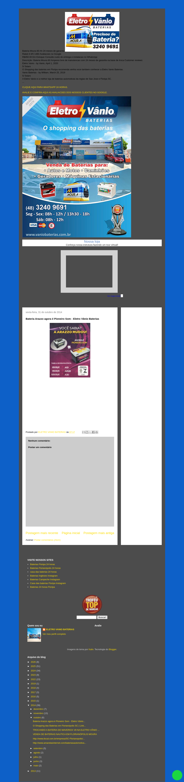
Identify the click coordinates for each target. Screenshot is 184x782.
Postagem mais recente (42, 533)
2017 (33, 692)
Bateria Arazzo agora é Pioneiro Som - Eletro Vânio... (59, 721)
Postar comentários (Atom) (47, 540)
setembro (38, 748)
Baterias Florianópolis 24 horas (45, 568)
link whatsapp (177, 775)
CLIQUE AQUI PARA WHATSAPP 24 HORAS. (45, 87)
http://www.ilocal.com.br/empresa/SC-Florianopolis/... (59, 738)
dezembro (39, 709)
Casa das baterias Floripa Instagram (48, 583)
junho (36, 761)
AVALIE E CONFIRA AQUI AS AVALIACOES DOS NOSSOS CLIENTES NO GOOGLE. (64, 92)
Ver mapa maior (114, 296)
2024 (33, 670)
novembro (39, 713)
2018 (33, 688)
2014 (33, 705)
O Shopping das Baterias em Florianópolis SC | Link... (59, 725)
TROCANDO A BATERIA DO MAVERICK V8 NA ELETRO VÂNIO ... (66, 730)
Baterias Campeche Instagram (45, 579)
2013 (33, 771)
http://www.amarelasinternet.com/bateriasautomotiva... (59, 743)
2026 (33, 662)
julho (36, 757)
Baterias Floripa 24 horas (42, 564)
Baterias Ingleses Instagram (43, 575)
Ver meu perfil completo (54, 634)
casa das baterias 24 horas (43, 572)
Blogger (112, 649)
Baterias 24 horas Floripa (42, 587)
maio (36, 765)
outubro (38, 717)
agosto (37, 752)
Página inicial (71, 533)
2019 (33, 683)
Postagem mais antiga (98, 533)
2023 (33, 675)
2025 (33, 666)
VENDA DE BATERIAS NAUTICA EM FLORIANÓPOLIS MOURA (65, 734)
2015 (33, 701)
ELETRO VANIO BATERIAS (60, 629)
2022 (33, 679)
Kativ (91, 649)
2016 (33, 696)
